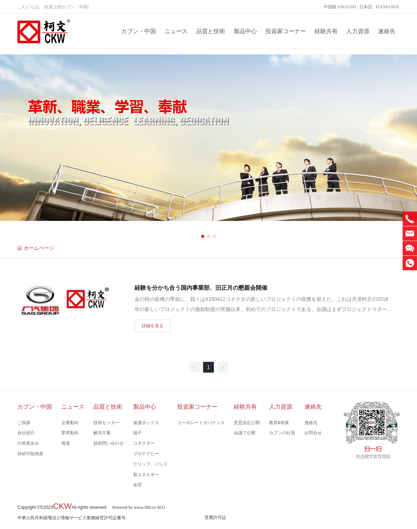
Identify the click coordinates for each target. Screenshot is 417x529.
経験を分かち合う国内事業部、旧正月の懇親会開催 (201, 288)
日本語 (365, 6)
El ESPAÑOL (388, 6)
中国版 (330, 6)
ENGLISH (347, 6)
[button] (202, 236)
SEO (161, 507)
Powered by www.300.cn (134, 507)
